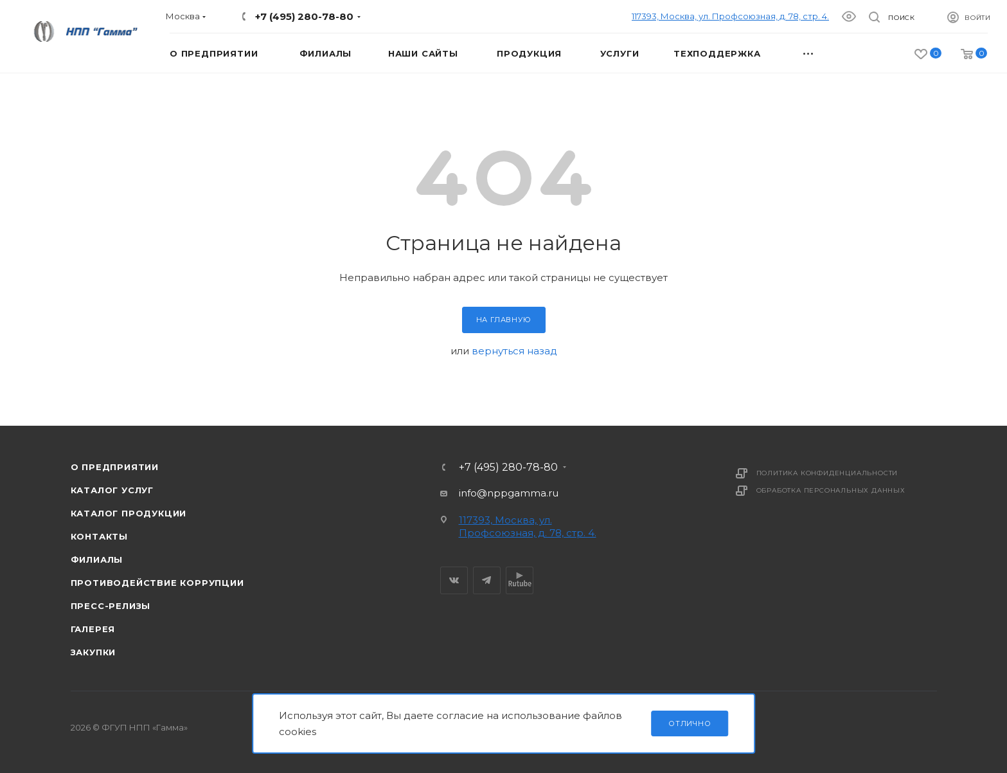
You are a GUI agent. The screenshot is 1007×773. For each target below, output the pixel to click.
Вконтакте (454, 580)
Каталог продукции (129, 513)
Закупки (93, 652)
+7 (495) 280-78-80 (304, 16)
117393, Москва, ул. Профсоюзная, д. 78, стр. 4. (730, 16)
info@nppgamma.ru (508, 493)
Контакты (99, 536)
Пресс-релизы (111, 606)
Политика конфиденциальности (827, 473)
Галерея (93, 629)
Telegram (487, 580)
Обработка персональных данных (830, 490)
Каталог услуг (112, 490)
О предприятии (115, 467)
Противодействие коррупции (157, 582)
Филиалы (97, 559)
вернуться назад (514, 351)
